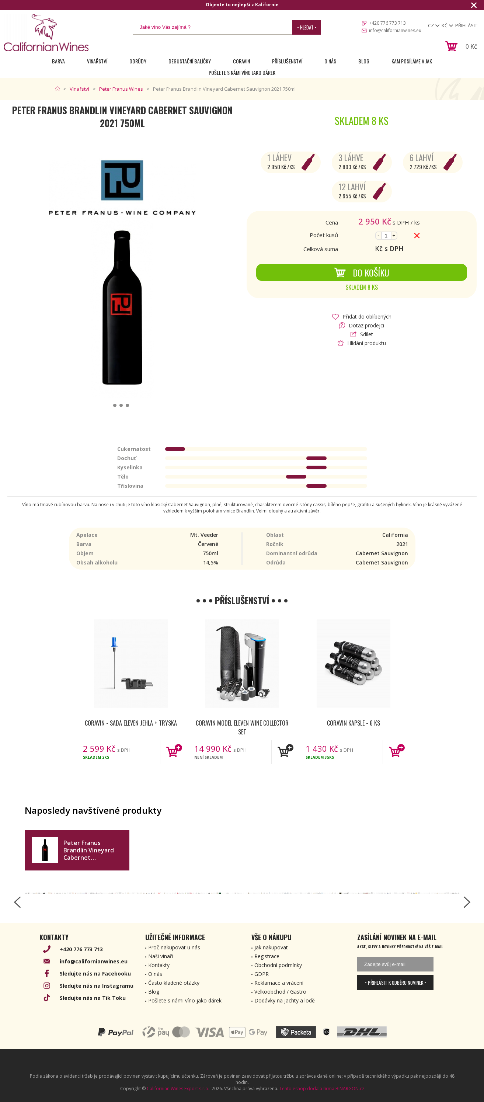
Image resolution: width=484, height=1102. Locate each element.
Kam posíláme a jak (411, 61)
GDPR (261, 973)
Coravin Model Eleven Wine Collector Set (242, 727)
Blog (363, 61)
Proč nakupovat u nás (174, 947)
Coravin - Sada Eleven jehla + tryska (131, 723)
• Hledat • (307, 27)
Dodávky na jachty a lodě (284, 1000)
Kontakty (159, 965)
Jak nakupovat (271, 947)
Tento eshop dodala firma (306, 1088)
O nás (330, 61)
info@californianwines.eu (395, 30)
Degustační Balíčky (189, 61)
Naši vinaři (160, 956)
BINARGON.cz (349, 1088)
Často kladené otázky (173, 982)
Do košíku (361, 272)
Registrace (266, 956)
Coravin (241, 61)
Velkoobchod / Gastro (280, 991)
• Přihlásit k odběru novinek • (395, 982)
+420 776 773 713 (387, 23)
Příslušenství (287, 61)
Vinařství (97, 61)
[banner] (46, 33)
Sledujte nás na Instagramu (96, 985)
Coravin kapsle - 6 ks (353, 723)
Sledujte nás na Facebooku (95, 973)
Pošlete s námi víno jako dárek (242, 72)
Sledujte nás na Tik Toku (93, 997)
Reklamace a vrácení (278, 982)
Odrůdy (137, 61)
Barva (58, 61)
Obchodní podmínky (278, 965)
